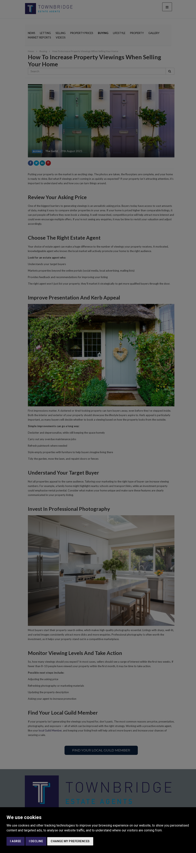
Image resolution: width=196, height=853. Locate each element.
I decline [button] (36, 841)
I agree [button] (15, 841)
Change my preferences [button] (70, 841)
